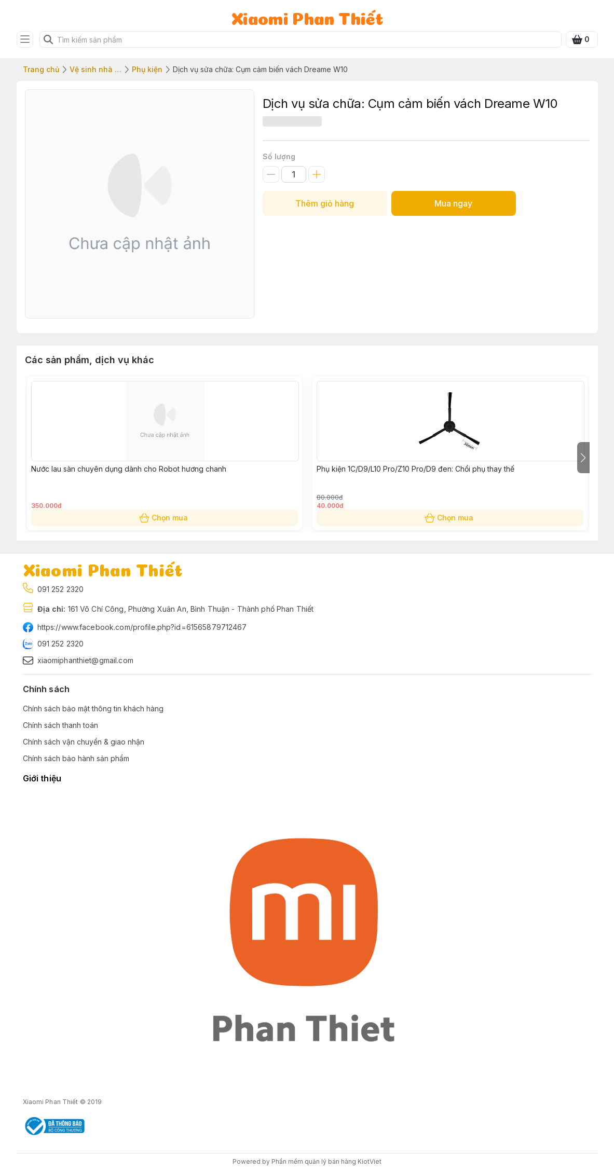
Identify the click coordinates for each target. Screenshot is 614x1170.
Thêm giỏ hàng (325, 203)
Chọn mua (164, 518)
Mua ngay (453, 203)
